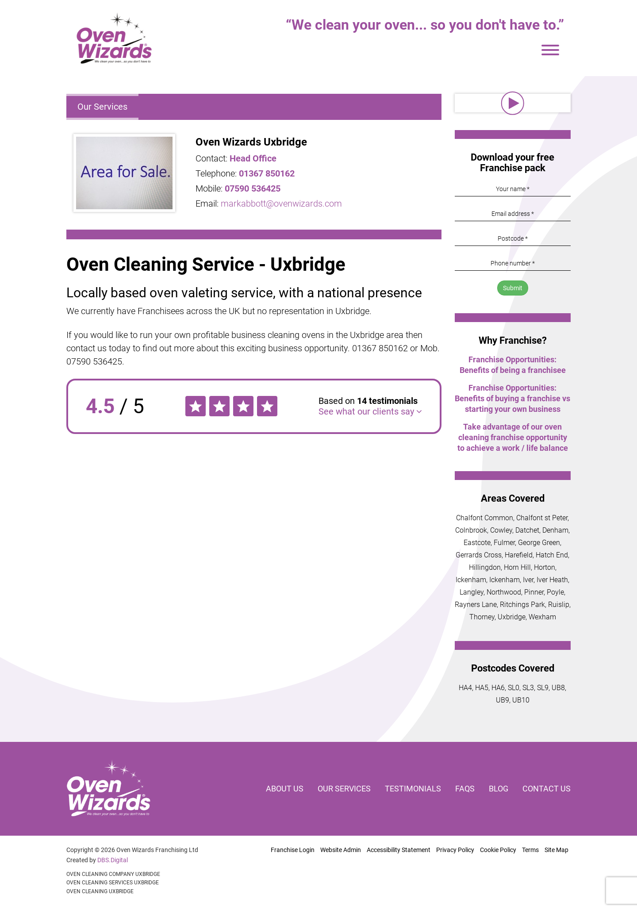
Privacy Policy (455, 849)
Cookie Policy (498, 849)
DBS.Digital (112, 860)
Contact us (546, 788)
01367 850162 (267, 173)
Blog (498, 788)
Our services (344, 788)
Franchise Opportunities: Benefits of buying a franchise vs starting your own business (512, 398)
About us (284, 788)
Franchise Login (293, 849)
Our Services (102, 106)
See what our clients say (370, 411)
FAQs (465, 788)
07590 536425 (252, 188)
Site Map (556, 849)
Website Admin (340, 849)
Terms (530, 849)
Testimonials (413, 788)
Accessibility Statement (398, 849)
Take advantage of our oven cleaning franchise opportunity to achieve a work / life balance (512, 437)
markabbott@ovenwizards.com (281, 203)
